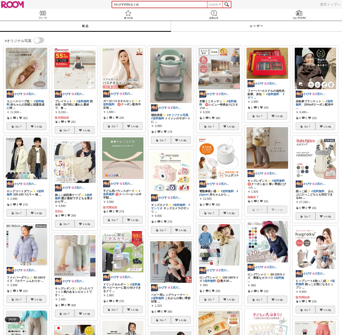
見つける (128, 14)
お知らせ (213, 14)
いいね (38, 126)
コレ (18, 126)
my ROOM (299, 14)
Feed (43, 14)
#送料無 (279, 277)
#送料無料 (82, 101)
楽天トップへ (330, 4)
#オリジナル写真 (178, 115)
